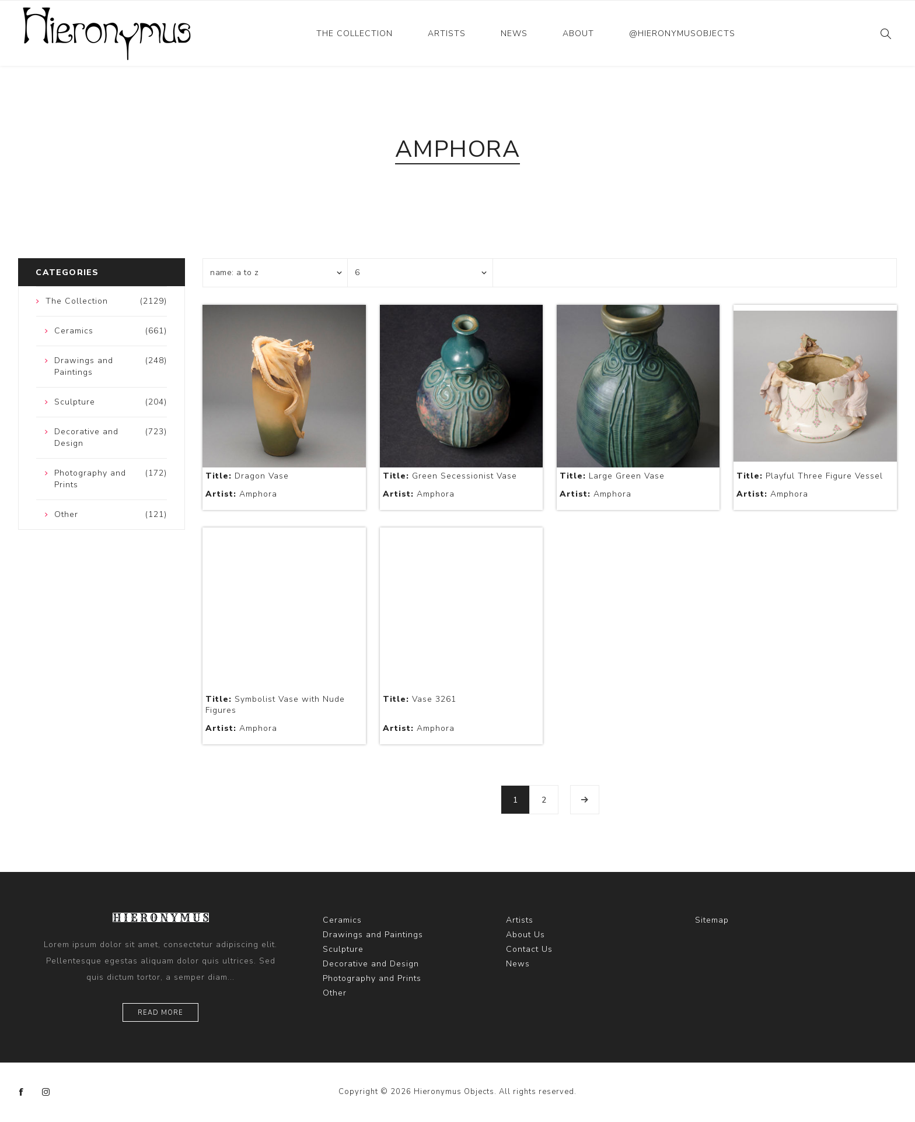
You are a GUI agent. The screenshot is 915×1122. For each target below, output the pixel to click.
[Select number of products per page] (420, 272)
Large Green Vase (612, 475)
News (514, 33)
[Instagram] (46, 1092)
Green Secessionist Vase (450, 475)
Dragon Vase (247, 475)
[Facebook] (21, 1092)
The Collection (354, 33)
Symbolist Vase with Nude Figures (275, 705)
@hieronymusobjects (682, 33)
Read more (160, 1012)
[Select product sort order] (275, 272)
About (578, 33)
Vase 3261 (419, 699)
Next (585, 800)
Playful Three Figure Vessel (809, 475)
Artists (447, 33)
